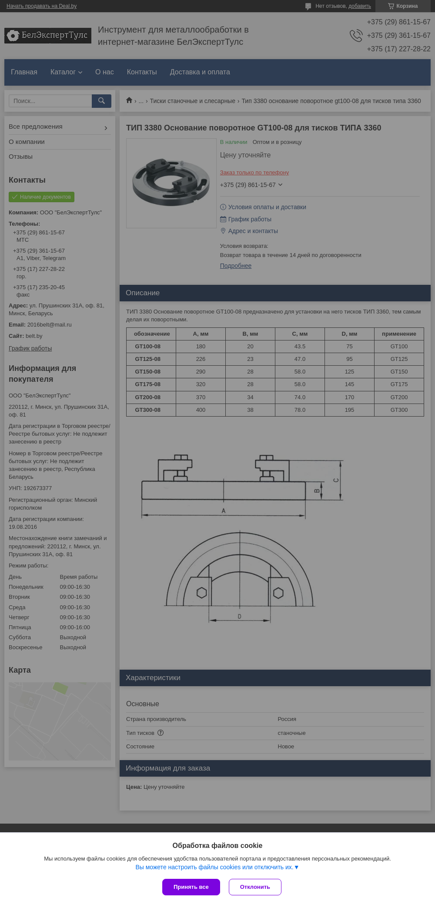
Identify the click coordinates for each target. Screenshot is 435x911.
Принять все (191, 887)
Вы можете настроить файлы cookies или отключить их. (214, 867)
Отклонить (255, 887)
